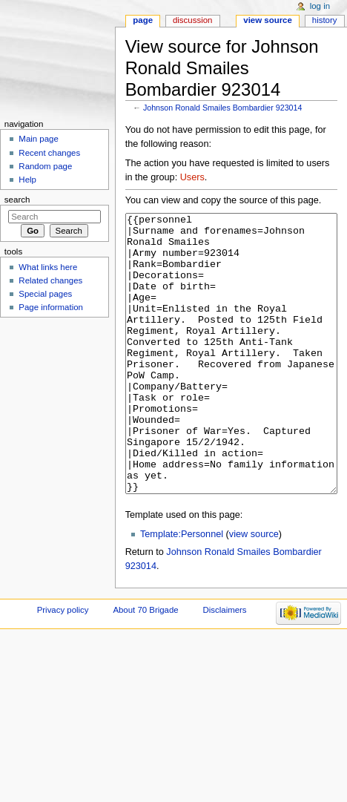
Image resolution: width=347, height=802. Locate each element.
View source (267, 20)
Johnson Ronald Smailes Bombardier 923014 (222, 107)
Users (192, 177)
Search (17, 199)
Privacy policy (63, 665)
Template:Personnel (181, 590)
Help (27, 179)
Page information (51, 307)
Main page (39, 138)
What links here (48, 267)
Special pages (45, 293)
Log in (320, 5)
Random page (45, 166)
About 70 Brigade (145, 665)
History (324, 20)
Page (143, 20)
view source (254, 590)
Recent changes (49, 152)
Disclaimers (225, 665)
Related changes (50, 280)
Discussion (192, 20)
